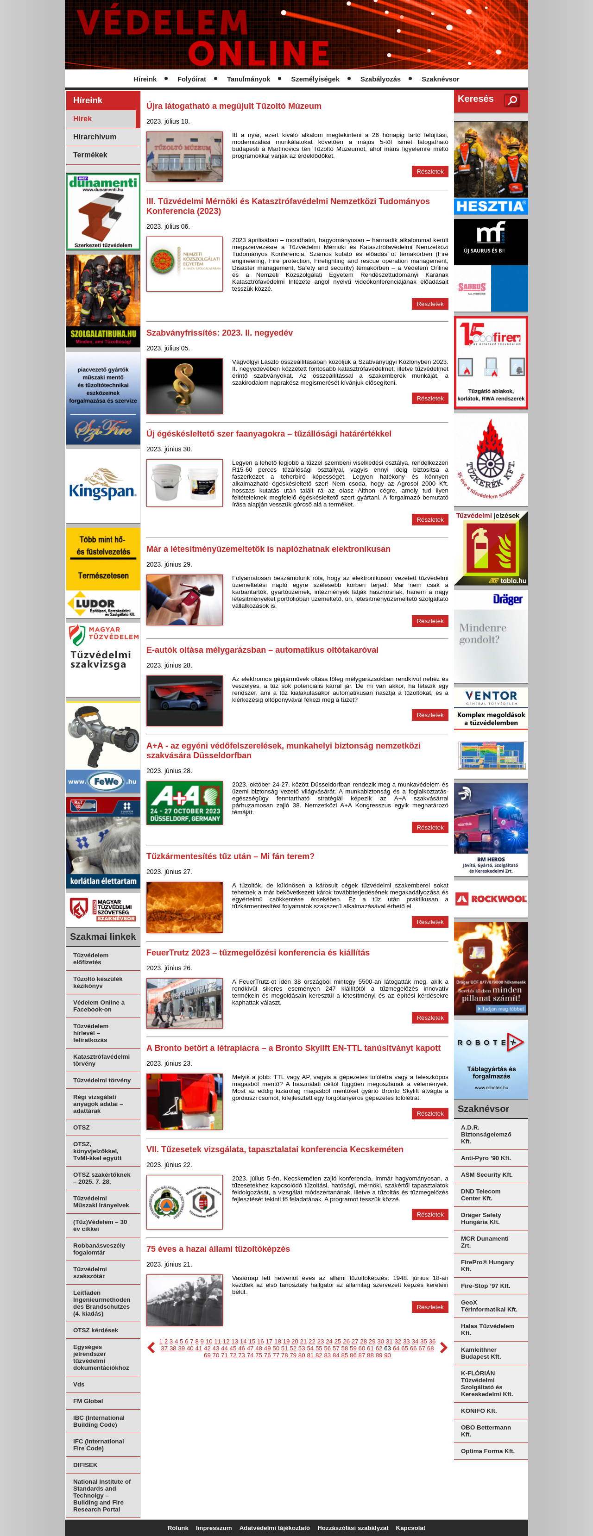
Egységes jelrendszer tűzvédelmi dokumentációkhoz (101, 1357)
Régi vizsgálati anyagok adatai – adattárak (98, 1103)
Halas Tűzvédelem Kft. (488, 1329)
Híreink (145, 79)
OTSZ (81, 1127)
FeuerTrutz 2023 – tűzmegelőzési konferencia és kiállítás (258, 952)
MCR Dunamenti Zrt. (485, 1242)
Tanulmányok (248, 79)
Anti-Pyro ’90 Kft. (486, 1158)
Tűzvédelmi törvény (102, 1080)
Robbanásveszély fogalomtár (99, 1249)
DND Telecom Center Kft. (481, 1195)
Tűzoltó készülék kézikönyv (98, 982)
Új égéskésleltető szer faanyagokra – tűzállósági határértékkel (268, 433)
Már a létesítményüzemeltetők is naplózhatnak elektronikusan (268, 549)
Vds (78, 1384)
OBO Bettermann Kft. (486, 1431)
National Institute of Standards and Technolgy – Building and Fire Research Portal (102, 1495)
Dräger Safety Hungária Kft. (481, 1218)
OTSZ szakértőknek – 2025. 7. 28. (102, 1178)
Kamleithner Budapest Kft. (481, 1353)
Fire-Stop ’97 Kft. (486, 1285)
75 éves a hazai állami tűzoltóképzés (218, 1249)
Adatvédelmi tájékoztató (275, 1527)
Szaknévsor (440, 79)
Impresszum (214, 1527)
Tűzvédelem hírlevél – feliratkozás (90, 1033)
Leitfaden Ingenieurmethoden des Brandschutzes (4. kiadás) (102, 1303)
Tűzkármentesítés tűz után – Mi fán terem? (230, 856)
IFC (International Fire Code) (98, 1445)
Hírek (82, 119)
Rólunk (178, 1527)
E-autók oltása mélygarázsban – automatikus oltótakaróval (262, 650)
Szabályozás (380, 79)
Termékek (90, 155)
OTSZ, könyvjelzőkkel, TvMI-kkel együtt (97, 1151)
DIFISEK (85, 1464)
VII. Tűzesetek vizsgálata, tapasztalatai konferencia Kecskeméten (275, 1149)
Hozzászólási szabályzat (352, 1527)
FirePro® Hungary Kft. (487, 1266)
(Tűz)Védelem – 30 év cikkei (100, 1225)
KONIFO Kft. (479, 1410)
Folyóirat (191, 79)
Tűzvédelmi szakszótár (90, 1273)
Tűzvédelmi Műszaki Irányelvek (101, 1202)
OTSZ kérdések (95, 1330)
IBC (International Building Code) (99, 1421)
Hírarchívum (94, 137)
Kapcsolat (411, 1527)
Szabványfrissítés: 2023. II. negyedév (219, 332)
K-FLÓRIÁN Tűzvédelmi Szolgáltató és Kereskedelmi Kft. (487, 1384)
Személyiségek (315, 79)
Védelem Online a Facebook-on (99, 1006)
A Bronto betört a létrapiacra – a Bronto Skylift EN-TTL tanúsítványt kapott (293, 1048)
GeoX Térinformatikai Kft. (489, 1306)
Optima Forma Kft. (488, 1451)
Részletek (430, 171)
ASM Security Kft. (487, 1174)
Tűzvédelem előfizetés (90, 959)
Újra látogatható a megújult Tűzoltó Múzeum (234, 106)
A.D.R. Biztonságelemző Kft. (486, 1134)
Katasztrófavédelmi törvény (101, 1060)
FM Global (88, 1401)
